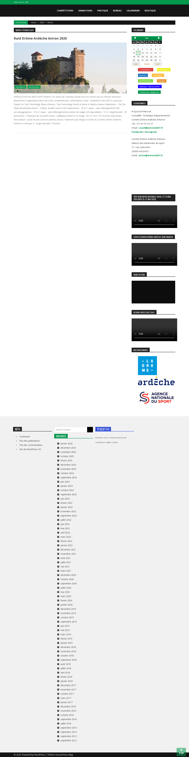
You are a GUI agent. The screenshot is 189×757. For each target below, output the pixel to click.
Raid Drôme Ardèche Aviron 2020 (40, 38)
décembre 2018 (68, 647)
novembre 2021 (68, 553)
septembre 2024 (69, 477)
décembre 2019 (68, 608)
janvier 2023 (67, 507)
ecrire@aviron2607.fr (151, 155)
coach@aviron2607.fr (151, 127)
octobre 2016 (67, 715)
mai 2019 (65, 630)
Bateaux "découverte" (150, 86)
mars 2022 (66, 536)
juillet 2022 (66, 519)
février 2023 (66, 502)
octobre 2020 (67, 579)
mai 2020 (65, 592)
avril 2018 (65, 672)
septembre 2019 (69, 621)
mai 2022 (65, 528)
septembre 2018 (69, 659)
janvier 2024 (67, 485)
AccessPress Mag (64, 754)
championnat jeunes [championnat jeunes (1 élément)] (118, 438)
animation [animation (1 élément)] (99, 438)
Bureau (117, 10)
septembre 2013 (69, 736)
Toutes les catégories (149, 92)
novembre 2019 (68, 613)
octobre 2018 (67, 655)
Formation (158, 75)
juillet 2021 (66, 562)
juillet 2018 (66, 668)
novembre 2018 (68, 651)
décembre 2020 (68, 575)
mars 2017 (66, 698)
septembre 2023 (69, 494)
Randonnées (34, 87)
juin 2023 (65, 498)
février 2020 (66, 600)
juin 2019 (65, 625)
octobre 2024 (67, 473)
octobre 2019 (67, 617)
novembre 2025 (68, 452)
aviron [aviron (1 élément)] (106, 438)
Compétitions (65, 10)
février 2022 (66, 541)
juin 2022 (65, 524)
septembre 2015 (69, 727)
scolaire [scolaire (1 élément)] (115, 442)
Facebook (137, 131)
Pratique (102, 10)
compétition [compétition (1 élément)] (100, 442)
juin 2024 (65, 481)
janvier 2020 (67, 604)
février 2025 (66, 460)
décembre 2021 (68, 549)
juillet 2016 (66, 723)
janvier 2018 (67, 681)
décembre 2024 (68, 464)
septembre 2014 (69, 731)
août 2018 (66, 664)
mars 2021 (66, 570)
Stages (161, 81)
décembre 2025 (68, 447)
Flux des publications (29, 440)
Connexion (24, 436)
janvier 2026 (67, 443)
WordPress (40, 754)
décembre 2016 (68, 706)
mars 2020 (66, 596)
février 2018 (66, 676)
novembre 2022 (68, 511)
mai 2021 (65, 566)
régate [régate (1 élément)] (108, 442)
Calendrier (133, 10)
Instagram (151, 131)
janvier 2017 (67, 702)
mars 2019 (66, 634)
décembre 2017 (68, 685)
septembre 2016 (69, 719)
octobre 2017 (67, 693)
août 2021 (66, 558)
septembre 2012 (69, 740)
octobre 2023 (67, 490)
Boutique (150, 10)
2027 (158, 64)
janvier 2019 (67, 642)
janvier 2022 (67, 545)
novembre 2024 (68, 469)
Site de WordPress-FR (30, 449)
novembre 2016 (68, 710)
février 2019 (66, 638)
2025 (136, 64)
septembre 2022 (69, 515)
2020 (42, 22)
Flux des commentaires (30, 445)
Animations (85, 10)
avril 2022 (65, 532)
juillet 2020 (66, 587)
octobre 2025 (67, 456)
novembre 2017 (68, 689)
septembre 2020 (69, 583)
